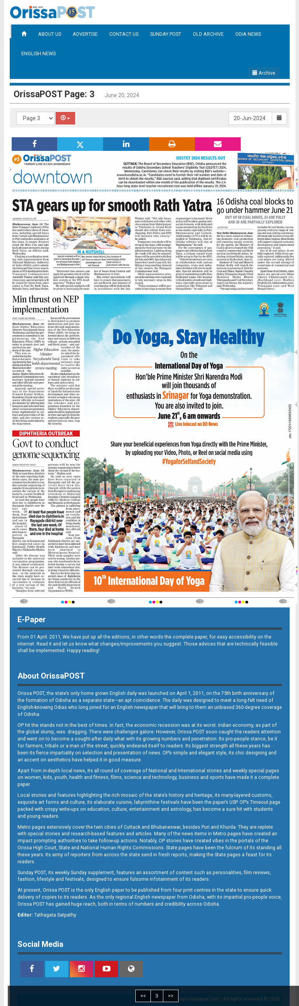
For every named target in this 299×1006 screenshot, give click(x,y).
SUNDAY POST (165, 34)
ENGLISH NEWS (38, 53)
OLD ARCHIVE (208, 34)
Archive (263, 73)
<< (143, 996)
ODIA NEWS (248, 34)
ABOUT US (49, 34)
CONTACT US (123, 34)
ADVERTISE (85, 34)
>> (170, 996)
